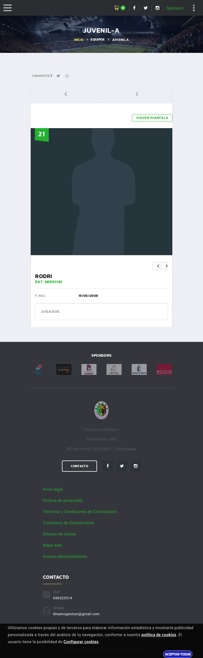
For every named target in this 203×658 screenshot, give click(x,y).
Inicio (78, 39)
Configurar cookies (81, 642)
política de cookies (158, 635)
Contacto (79, 466)
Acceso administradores (65, 556)
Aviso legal (53, 489)
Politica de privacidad (62, 500)
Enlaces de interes (59, 534)
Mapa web (52, 545)
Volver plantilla (152, 117)
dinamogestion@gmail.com (76, 614)
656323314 (62, 598)
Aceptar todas (178, 654)
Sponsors (174, 8)
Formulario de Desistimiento (69, 523)
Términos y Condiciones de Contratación (80, 511)
